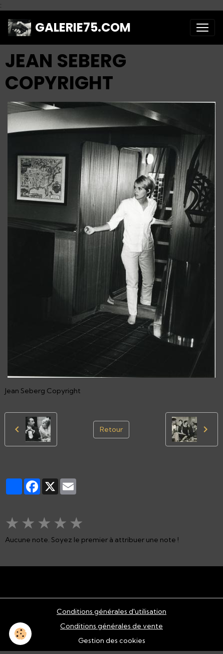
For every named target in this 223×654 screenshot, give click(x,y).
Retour (111, 429)
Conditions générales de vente (111, 625)
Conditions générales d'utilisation (111, 611)
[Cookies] (20, 633)
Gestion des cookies (111, 640)
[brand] (69, 28)
